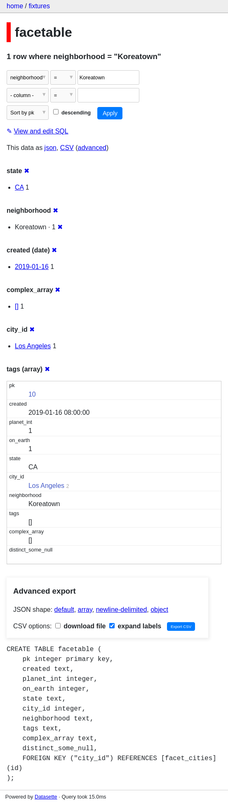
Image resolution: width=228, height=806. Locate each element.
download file (80, 626)
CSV (67, 147)
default (64, 609)
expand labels (135, 626)
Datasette (46, 797)
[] (17, 306)
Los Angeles (33, 346)
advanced (92, 147)
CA (19, 187)
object (159, 609)
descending (72, 112)
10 (32, 394)
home (15, 6)
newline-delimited (121, 609)
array (85, 609)
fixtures (39, 6)
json (50, 147)
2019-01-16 (32, 266)
